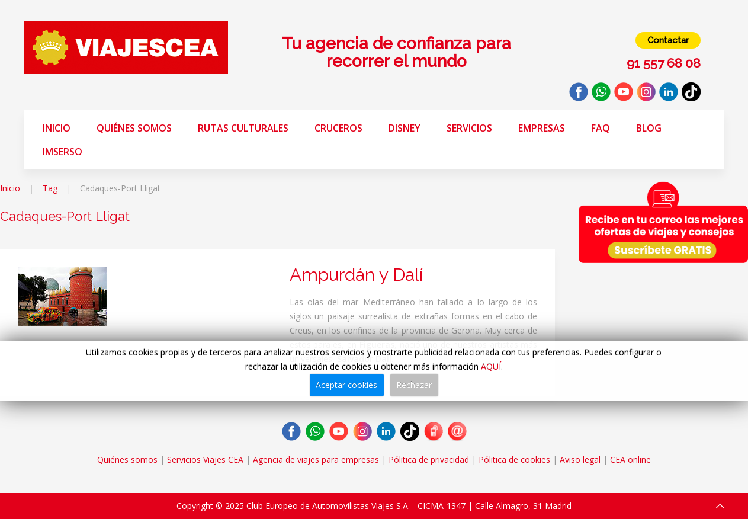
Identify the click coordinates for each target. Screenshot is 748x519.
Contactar (668, 40)
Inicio (56, 127)
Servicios (469, 127)
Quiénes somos (134, 127)
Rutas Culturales (243, 127)
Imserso (62, 151)
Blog (649, 127)
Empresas (541, 127)
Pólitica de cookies (514, 459)
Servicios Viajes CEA (205, 459)
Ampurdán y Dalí (356, 274)
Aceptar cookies (346, 384)
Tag (50, 188)
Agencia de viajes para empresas (316, 459)
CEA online (630, 459)
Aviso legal (580, 459)
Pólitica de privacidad (429, 459)
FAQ (600, 127)
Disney (404, 127)
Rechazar (414, 384)
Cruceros (338, 127)
